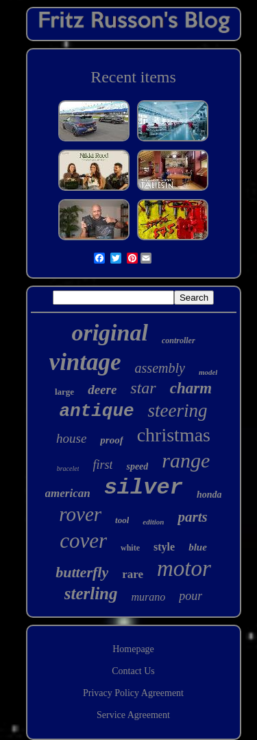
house (71, 438)
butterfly (82, 572)
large (64, 391)
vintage (85, 362)
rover (80, 514)
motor (184, 568)
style (164, 547)
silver (143, 487)
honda (209, 494)
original (109, 332)
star (143, 388)
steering (178, 410)
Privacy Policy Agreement (133, 693)
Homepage (133, 649)
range (186, 460)
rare (132, 574)
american (67, 493)
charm (191, 388)
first (102, 465)
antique (96, 411)
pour (190, 596)
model (208, 372)
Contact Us (133, 671)
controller (178, 340)
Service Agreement (133, 715)
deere (102, 389)
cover (83, 541)
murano (149, 597)
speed (137, 466)
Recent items (133, 77)
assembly (160, 367)
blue (197, 547)
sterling (91, 593)
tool (122, 520)
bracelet (68, 468)
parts (192, 517)
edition (153, 522)
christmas (173, 435)
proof (111, 440)
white (130, 548)
